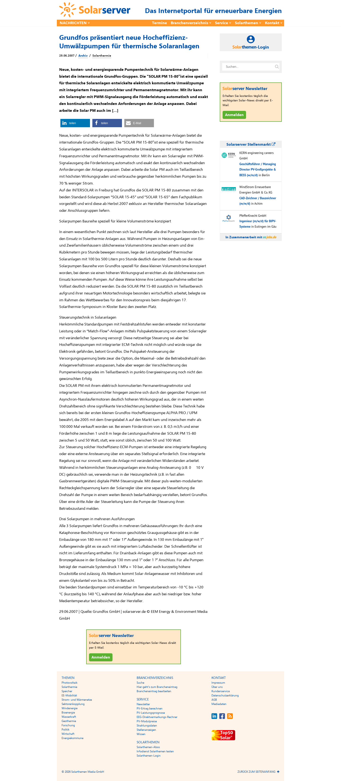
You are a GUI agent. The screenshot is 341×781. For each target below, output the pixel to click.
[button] (75, 123)
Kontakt (272, 23)
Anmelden (100, 657)
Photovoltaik (69, 683)
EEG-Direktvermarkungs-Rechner (157, 717)
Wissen (141, 734)
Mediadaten (218, 704)
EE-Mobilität (69, 695)
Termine (159, 23)
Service (221, 23)
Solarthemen (246, 23)
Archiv (83, 56)
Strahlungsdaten (147, 725)
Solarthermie (101, 56)
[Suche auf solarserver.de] (276, 66)
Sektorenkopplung (73, 704)
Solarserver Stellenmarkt (250, 144)
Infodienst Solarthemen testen (155, 751)
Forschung (68, 725)
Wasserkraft (69, 717)
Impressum (218, 683)
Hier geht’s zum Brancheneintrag (157, 687)
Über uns (217, 687)
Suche (140, 683)
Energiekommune (72, 738)
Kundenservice (220, 691)
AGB (214, 700)
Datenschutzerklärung (225, 695)
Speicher (67, 691)
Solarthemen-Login (149, 756)
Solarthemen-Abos (148, 747)
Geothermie (69, 721)
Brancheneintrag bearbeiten (154, 691)
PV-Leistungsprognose (151, 713)
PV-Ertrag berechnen (149, 708)
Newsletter (143, 704)
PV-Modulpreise (147, 721)
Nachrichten (73, 23)
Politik (65, 729)
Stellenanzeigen (146, 730)
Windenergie (69, 708)
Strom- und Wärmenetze (77, 700)
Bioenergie (68, 712)
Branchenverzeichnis (189, 23)
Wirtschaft (68, 734)
